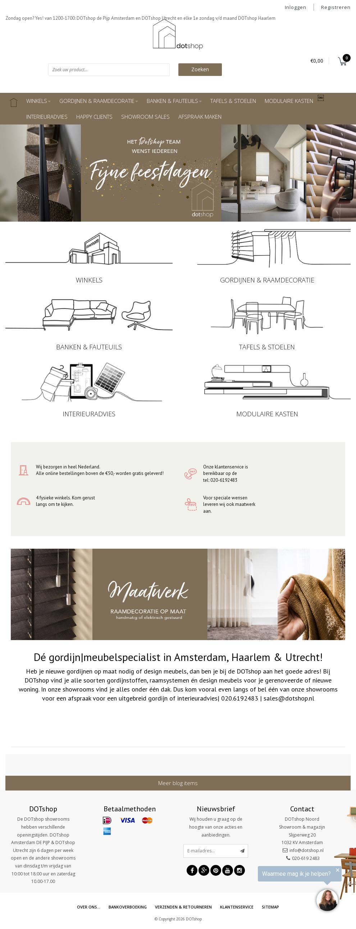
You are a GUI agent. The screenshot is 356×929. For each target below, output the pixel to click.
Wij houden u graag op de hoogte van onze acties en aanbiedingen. (215, 827)
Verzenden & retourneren (183, 907)
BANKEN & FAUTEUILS (174, 100)
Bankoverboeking (128, 907)
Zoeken (200, 69)
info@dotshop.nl (306, 850)
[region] (267, 890)
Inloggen (295, 7)
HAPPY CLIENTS (94, 116)
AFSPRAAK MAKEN (200, 116)
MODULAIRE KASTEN (289, 100)
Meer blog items (178, 783)
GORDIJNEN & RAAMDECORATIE (98, 100)
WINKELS (38, 100)
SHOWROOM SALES (145, 116)
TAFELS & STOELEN (233, 100)
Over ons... (88, 907)
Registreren (336, 7)
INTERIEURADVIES (47, 116)
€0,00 (316, 60)
